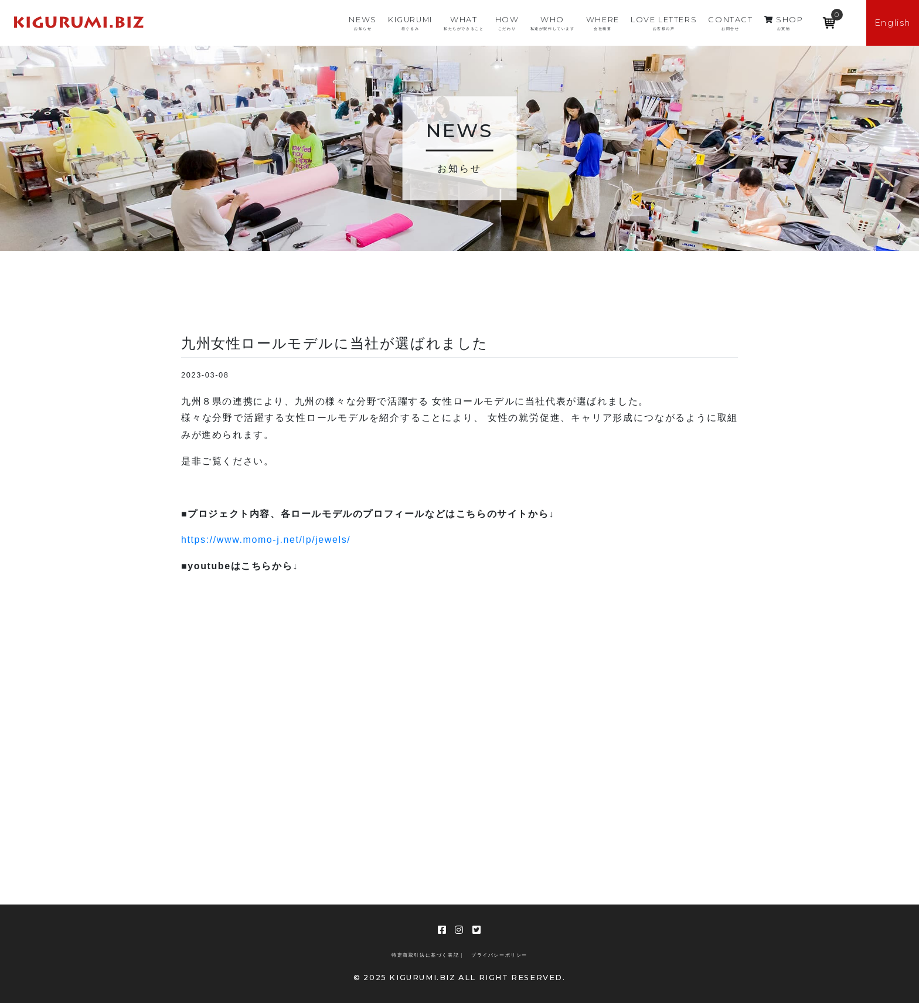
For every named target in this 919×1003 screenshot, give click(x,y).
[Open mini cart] (829, 18)
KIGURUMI (410, 23)
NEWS (362, 23)
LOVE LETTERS (664, 23)
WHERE (603, 23)
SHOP (784, 23)
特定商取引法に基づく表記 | (427, 955)
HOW (507, 23)
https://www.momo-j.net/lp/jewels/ (265, 540)
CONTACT (730, 23)
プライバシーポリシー (499, 955)
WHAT (464, 23)
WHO (552, 23)
